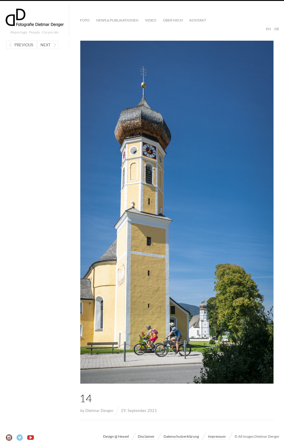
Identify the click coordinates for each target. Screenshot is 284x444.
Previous (23, 44)
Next (45, 44)
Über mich (173, 20)
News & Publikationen (117, 20)
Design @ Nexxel (116, 436)
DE (276, 29)
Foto (85, 20)
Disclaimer (146, 436)
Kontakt (197, 20)
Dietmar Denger (99, 410)
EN (268, 29)
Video (150, 20)
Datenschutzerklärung (181, 436)
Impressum (217, 436)
